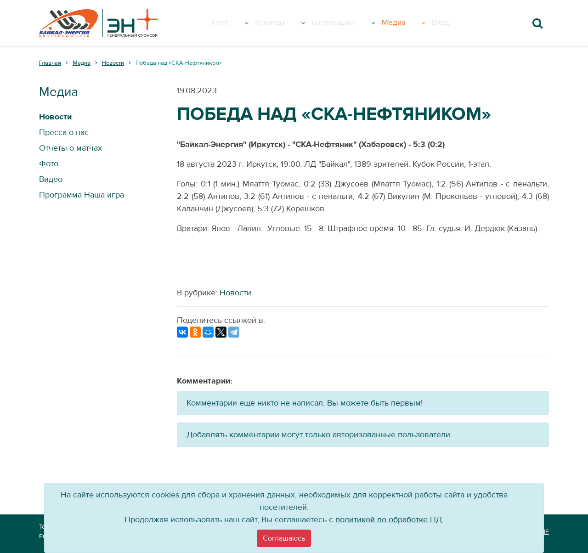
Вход (452, 23)
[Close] (284, 538)
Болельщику (353, 23)
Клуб (238, 23)
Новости (235, 293)
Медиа (414, 23)
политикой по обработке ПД (388, 519)
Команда (287, 23)
